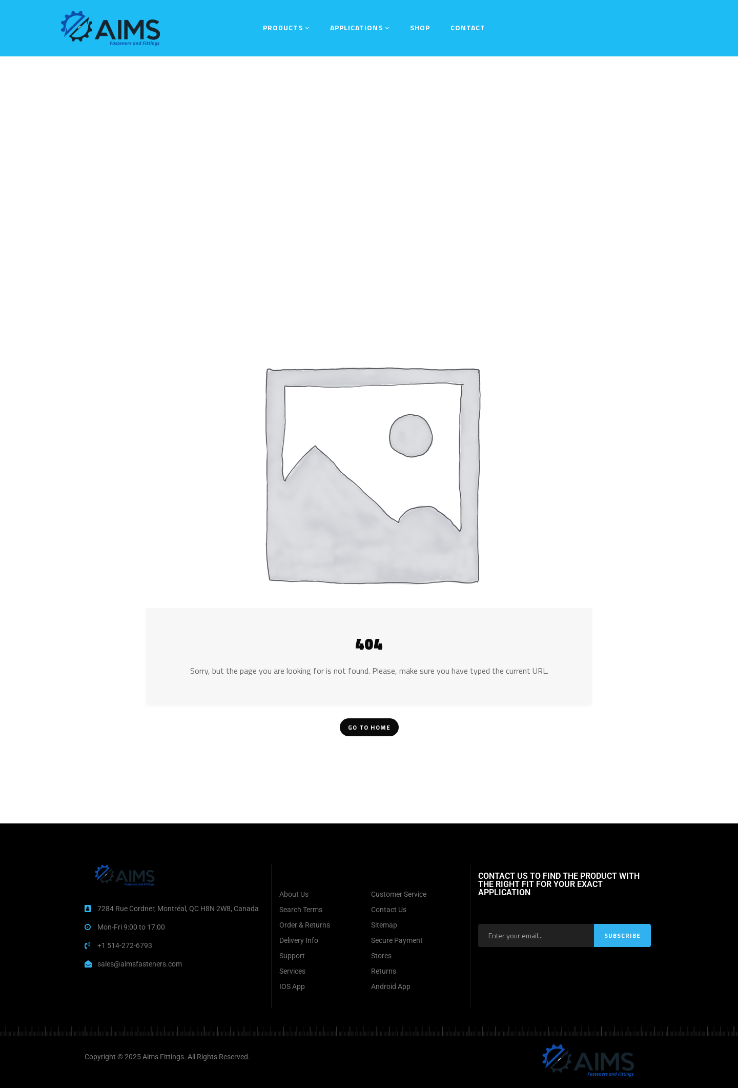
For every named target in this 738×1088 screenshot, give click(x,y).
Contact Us (388, 909)
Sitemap (384, 925)
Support (292, 956)
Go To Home (369, 727)
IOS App (292, 986)
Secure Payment (397, 940)
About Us (294, 894)
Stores (381, 956)
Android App (391, 986)
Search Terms (300, 909)
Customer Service (398, 894)
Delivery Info (298, 940)
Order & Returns (304, 925)
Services (292, 971)
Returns (383, 971)
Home (301, 69)
